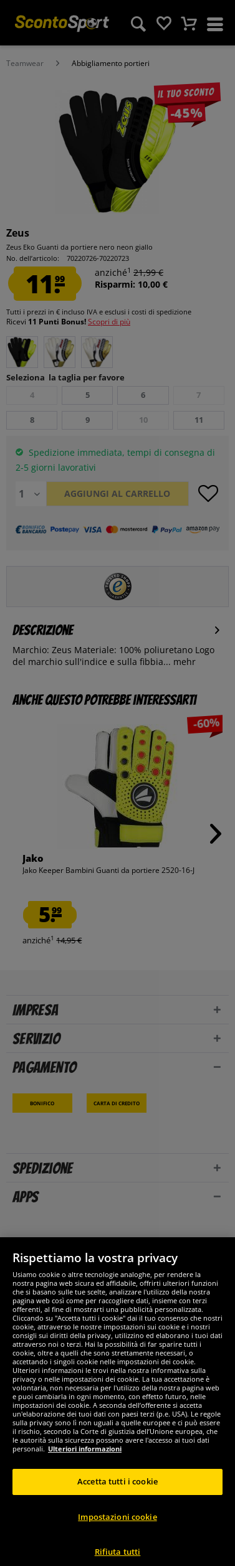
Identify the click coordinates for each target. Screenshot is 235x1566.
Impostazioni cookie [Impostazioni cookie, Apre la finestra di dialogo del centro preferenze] (117, 1528)
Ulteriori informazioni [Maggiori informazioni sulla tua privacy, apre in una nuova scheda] (85, 1460)
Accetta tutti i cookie (117, 1492)
